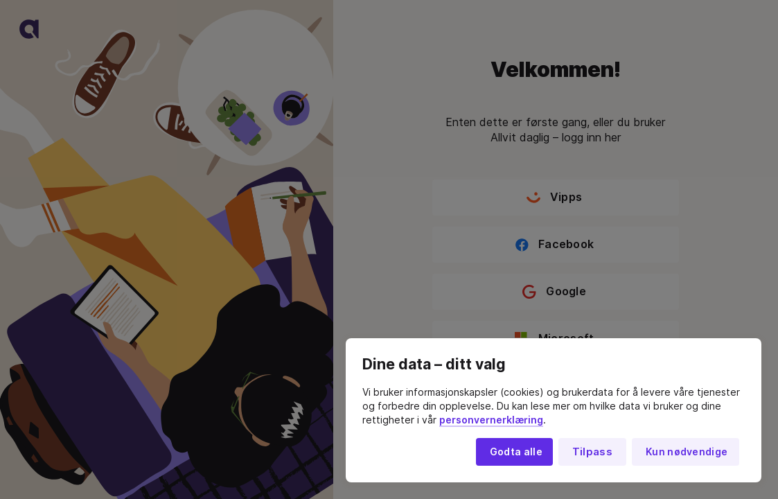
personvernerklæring (491, 420)
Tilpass (592, 452)
